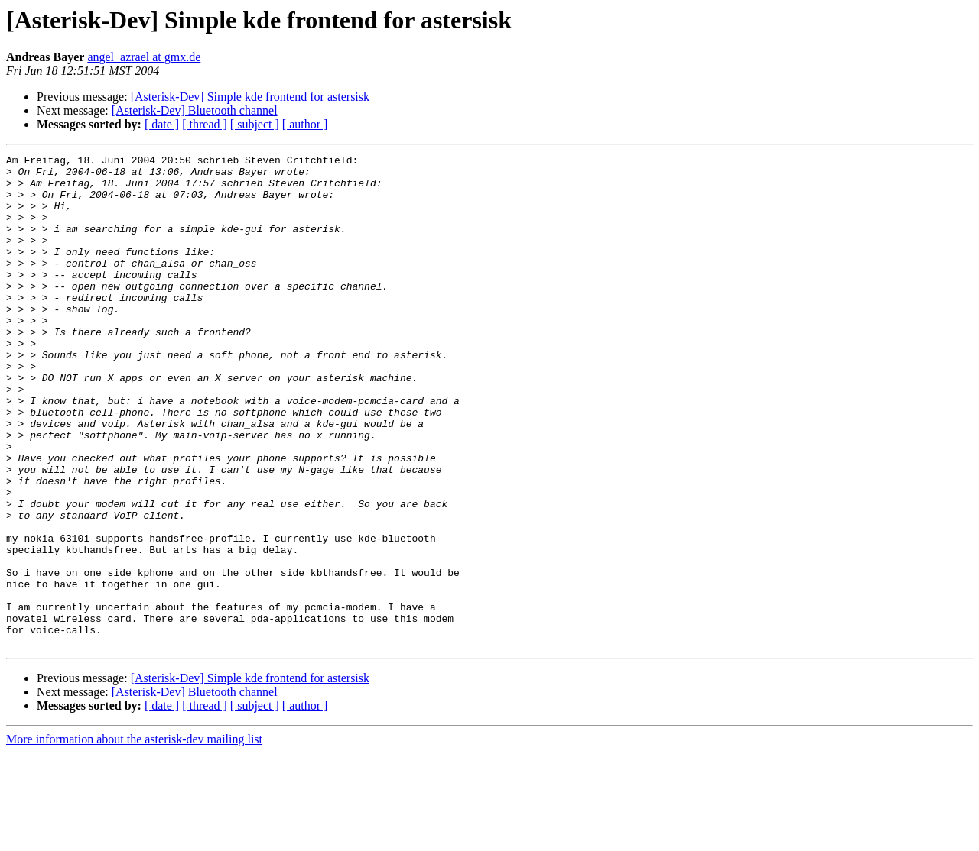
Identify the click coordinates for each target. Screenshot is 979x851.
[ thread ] (204, 124)
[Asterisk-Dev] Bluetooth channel (195, 110)
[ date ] (162, 124)
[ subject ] (254, 124)
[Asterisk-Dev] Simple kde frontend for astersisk (250, 96)
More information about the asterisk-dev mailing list (134, 837)
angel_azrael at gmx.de (143, 56)
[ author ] (305, 124)
